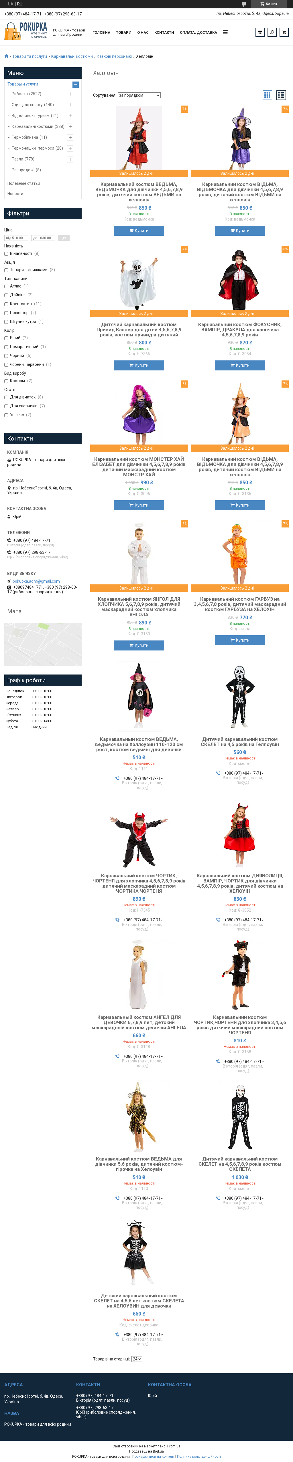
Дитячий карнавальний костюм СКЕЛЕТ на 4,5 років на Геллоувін (240, 742)
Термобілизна (25, 137)
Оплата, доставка (198, 32)
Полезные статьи (23, 183)
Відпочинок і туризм (31, 115)
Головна (101, 32)
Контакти (164, 32)
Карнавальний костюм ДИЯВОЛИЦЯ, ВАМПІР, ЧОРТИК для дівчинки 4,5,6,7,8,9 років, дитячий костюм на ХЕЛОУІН (240, 883)
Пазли (17, 159)
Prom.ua (173, 1446)
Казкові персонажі (114, 56)
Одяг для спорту (27, 104)
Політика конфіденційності (199, 1457)
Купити (141, 230)
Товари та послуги (29, 56)
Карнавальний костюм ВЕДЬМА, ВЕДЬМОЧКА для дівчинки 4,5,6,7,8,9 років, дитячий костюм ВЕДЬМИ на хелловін (139, 192)
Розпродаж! (23, 170)
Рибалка (20, 94)
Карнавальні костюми (72, 56)
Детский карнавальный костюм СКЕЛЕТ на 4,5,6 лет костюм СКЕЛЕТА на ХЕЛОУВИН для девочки (139, 1300)
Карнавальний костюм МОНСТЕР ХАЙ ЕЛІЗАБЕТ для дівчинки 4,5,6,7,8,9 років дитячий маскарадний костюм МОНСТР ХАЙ (139, 467)
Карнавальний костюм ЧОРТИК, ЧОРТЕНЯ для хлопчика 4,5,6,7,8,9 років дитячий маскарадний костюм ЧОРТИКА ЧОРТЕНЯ (139, 883)
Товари (123, 32)
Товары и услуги (22, 84)
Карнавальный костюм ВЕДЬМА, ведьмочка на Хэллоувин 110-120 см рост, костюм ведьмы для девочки (139, 744)
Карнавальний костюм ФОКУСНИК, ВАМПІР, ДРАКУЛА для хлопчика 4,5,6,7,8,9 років (240, 329)
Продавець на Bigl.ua (146, 1451)
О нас (143, 32)
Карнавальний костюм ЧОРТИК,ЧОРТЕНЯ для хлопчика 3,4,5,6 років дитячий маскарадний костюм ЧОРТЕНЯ (240, 1025)
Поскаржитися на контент (153, 1457)
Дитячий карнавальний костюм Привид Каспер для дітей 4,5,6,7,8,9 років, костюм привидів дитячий (139, 329)
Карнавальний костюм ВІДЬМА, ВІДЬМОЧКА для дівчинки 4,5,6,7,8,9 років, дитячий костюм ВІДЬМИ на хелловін (240, 192)
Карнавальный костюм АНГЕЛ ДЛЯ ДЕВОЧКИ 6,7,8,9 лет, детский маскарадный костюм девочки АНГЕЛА (139, 1022)
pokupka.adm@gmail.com (36, 581)
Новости (15, 193)
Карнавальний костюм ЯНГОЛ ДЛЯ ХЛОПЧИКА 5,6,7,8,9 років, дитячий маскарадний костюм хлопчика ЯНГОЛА (139, 606)
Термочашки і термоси (33, 148)
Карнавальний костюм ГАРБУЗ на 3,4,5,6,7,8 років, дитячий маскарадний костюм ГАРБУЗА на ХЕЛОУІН (240, 604)
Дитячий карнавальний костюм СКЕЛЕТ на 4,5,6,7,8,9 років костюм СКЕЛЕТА (240, 1164)
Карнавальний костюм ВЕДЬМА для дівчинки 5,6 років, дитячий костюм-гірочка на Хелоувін (139, 1164)
